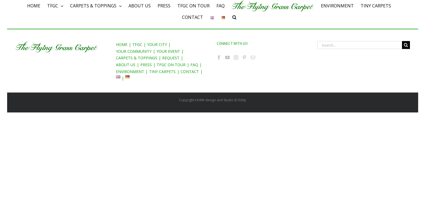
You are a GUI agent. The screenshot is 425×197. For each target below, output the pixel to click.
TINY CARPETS (162, 71)
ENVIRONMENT (130, 71)
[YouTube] (227, 57)
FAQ (194, 64)
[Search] (238, 17)
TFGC (137, 44)
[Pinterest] (244, 57)
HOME (121, 44)
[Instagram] (236, 57)
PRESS (146, 64)
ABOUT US (125, 64)
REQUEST (170, 57)
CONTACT (190, 71)
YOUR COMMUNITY (134, 51)
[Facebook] (219, 57)
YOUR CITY (157, 44)
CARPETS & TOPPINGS (136, 57)
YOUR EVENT (168, 51)
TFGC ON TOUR (171, 64)
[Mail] (253, 57)
